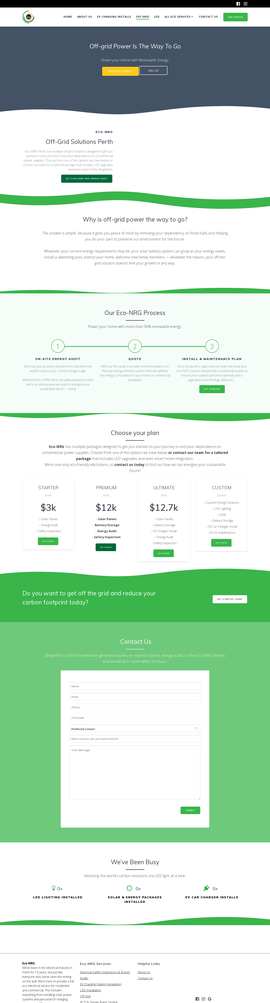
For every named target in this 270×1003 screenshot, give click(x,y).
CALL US (154, 70)
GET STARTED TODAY (229, 600)
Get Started (235, 17)
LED (157, 16)
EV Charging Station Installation (100, 984)
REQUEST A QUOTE (119, 70)
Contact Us (208, 16)
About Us (84, 16)
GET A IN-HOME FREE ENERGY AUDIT (85, 177)
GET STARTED (212, 389)
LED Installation (90, 990)
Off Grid (142, 16)
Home (68, 16)
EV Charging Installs (114, 16)
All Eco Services (177, 16)
